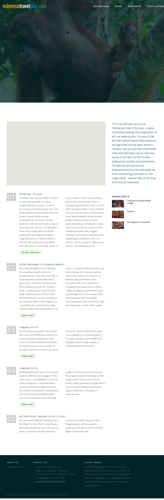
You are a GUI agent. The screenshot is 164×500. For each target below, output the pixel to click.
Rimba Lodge (27, 317)
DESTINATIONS (74, 6)
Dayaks (131, 211)
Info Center (107, 6)
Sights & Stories (129, 6)
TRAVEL (91, 6)
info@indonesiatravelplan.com (51, 484)
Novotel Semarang (31, 253)
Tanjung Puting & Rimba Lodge (139, 202)
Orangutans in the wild (138, 222)
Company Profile (16, 469)
